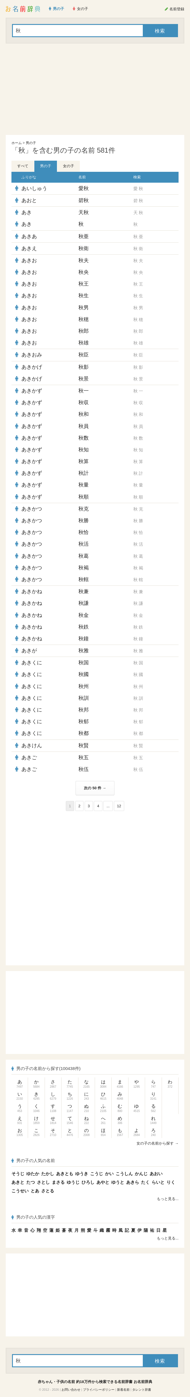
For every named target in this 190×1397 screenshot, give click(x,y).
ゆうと (117, 1182)
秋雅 (83, 650)
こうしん (124, 1173)
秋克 (83, 509)
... (108, 806)
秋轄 (83, 579)
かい (109, 1173)
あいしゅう (34, 188)
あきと (17, 1182)
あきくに (31, 662)
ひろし (88, 1182)
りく (171, 1182)
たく (145, 1182)
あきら (132, 1182)
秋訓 (83, 698)
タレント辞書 (141, 1389)
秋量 (83, 485)
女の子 (68, 166)
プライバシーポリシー (98, 1389)
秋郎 (83, 331)
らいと (158, 1182)
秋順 (83, 497)
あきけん (31, 745)
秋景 (83, 379)
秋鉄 (83, 627)
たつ (30, 1182)
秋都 (83, 733)
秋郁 (83, 721)
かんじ (141, 1173)
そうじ (17, 1173)
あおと (29, 200)
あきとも (64, 1173)
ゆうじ (73, 1182)
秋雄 (83, 343)
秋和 (83, 414)
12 (119, 806)
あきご (29, 757)
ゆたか (32, 1173)
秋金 (83, 615)
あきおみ (31, 355)
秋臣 (83, 355)
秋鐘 (83, 638)
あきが (29, 650)
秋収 (83, 402)
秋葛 (83, 556)
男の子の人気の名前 (33, 1160)
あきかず (31, 391)
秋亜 (83, 236)
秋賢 (83, 745)
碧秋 (83, 200)
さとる (47, 1190)
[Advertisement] (95, 89)
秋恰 (83, 532)
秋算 (83, 461)
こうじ (96, 1173)
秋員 (83, 426)
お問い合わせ (71, 1389)
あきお (29, 260)
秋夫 (83, 260)
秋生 (83, 295)
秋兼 (83, 591)
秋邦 (83, 710)
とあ (35, 1190)
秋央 (83, 272)
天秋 (83, 212)
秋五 (83, 757)
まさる (58, 1182)
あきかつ (31, 509)
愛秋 (83, 188)
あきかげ (31, 367)
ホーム (16, 143)
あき (26, 212)
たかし (47, 1173)
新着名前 (123, 1389)
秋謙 (83, 603)
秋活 (83, 544)
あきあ (29, 236)
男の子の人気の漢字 (33, 1217)
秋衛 (83, 248)
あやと (102, 1182)
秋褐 (83, 568)
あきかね (31, 591)
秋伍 (83, 769)
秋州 (83, 686)
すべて (22, 166)
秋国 (83, 662)
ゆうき (81, 1173)
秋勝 (83, 520)
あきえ (29, 248)
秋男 (83, 307)
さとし (43, 1182)
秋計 (83, 473)
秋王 (83, 284)
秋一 (83, 391)
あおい (156, 1173)
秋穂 (83, 319)
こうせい (20, 1190)
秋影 (83, 367)
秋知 (83, 450)
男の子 (31, 143)
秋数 (83, 438)
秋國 (83, 674)
